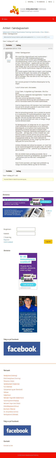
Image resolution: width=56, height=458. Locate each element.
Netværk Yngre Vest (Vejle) (12, 403)
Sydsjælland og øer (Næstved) (13, 389)
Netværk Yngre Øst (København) (14, 398)
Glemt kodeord (8, 242)
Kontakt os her (8, 445)
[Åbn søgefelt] (53, 19)
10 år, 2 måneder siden (38, 37)
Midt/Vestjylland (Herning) (12, 378)
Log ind (48, 241)
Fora (42, 32)
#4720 (50, 48)
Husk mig (8, 237)
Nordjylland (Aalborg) (10, 375)
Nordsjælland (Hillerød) (11, 414)
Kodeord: (6, 234)
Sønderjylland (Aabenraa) (11, 384)
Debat (46, 32)
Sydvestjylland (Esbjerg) (11, 401)
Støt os (50, 2)
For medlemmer (41, 2)
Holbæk (6, 392)
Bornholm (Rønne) (9, 409)
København (7, 395)
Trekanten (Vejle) (9, 381)
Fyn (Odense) (8, 387)
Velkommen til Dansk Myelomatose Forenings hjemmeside (21, 32)
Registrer (6, 240)
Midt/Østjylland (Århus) (11, 406)
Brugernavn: (7, 229)
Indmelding (30, 2)
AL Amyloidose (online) (11, 412)
